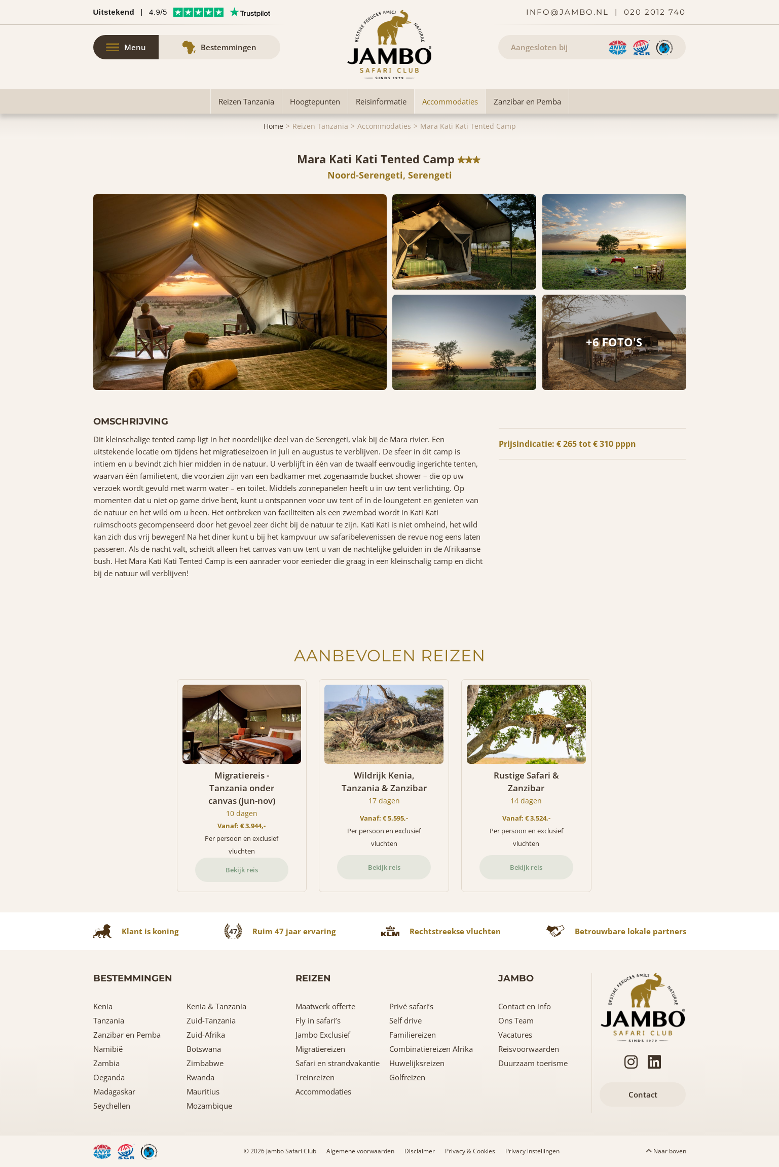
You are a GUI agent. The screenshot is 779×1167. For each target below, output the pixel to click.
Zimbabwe (205, 1063)
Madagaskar (114, 1091)
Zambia (106, 1063)
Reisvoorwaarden (528, 1049)
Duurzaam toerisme (533, 1063)
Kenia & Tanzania (216, 1006)
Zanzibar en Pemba (527, 101)
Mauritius (203, 1091)
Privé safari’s (411, 1006)
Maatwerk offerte (325, 1006)
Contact (642, 1094)
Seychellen (111, 1106)
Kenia (103, 1006)
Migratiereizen (320, 1049)
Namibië (108, 1049)
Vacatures (515, 1035)
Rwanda (200, 1077)
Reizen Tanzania (246, 101)
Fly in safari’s (318, 1020)
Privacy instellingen (532, 1151)
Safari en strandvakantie (337, 1063)
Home (273, 126)
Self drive (405, 1020)
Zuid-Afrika (206, 1035)
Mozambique (209, 1106)
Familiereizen (412, 1035)
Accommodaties (450, 101)
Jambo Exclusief (322, 1035)
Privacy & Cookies (470, 1151)
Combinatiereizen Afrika (431, 1049)
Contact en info (524, 1006)
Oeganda (109, 1077)
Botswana (204, 1049)
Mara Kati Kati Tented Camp (468, 126)
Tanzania (108, 1020)
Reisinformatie (381, 101)
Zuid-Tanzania (211, 1020)
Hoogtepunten (315, 101)
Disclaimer (419, 1151)
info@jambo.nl (567, 12)
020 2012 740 (655, 12)
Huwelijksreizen (416, 1063)
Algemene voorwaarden (360, 1151)
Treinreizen (315, 1077)
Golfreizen (407, 1077)
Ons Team (516, 1020)
